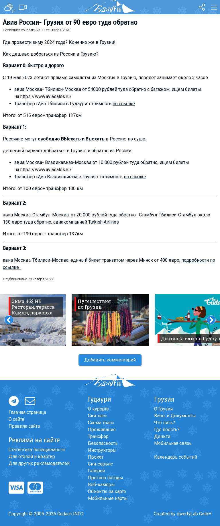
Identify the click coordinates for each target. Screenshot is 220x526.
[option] (110, 320)
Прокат (95, 457)
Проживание (102, 429)
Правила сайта (24, 426)
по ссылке (124, 103)
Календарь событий (175, 457)
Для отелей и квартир (32, 456)
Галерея (96, 471)
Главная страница (27, 412)
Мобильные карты (108, 498)
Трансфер (98, 436)
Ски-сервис (100, 464)
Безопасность (103, 443)
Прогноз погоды (105, 477)
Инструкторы (102, 450)
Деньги (162, 436)
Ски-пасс (97, 416)
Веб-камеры (101, 484)
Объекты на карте (107, 491)
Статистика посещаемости (37, 449)
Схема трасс (101, 422)
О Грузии (163, 409)
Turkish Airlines (103, 222)
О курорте (98, 409)
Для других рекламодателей (39, 463)
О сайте (16, 419)
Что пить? (164, 422)
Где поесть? (167, 429)
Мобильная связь (173, 443)
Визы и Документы (175, 416)
